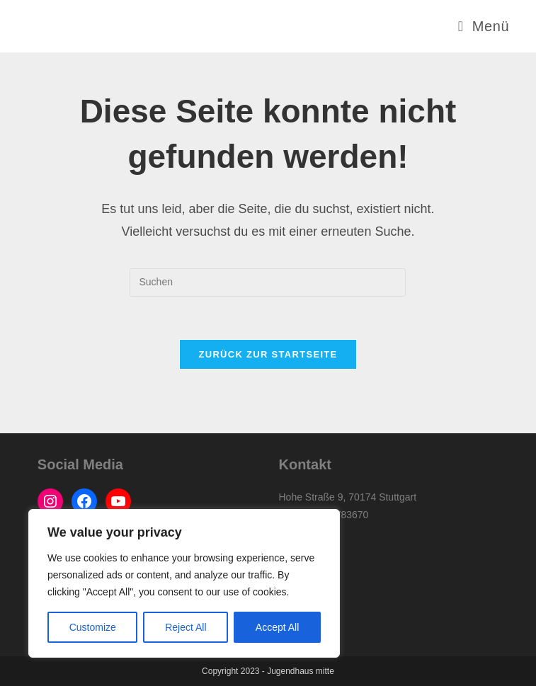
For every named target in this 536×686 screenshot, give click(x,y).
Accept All (277, 627)
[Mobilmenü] (484, 26)
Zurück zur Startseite (267, 354)
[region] (184, 583)
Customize (92, 627)
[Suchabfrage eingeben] (268, 282)
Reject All (185, 627)
